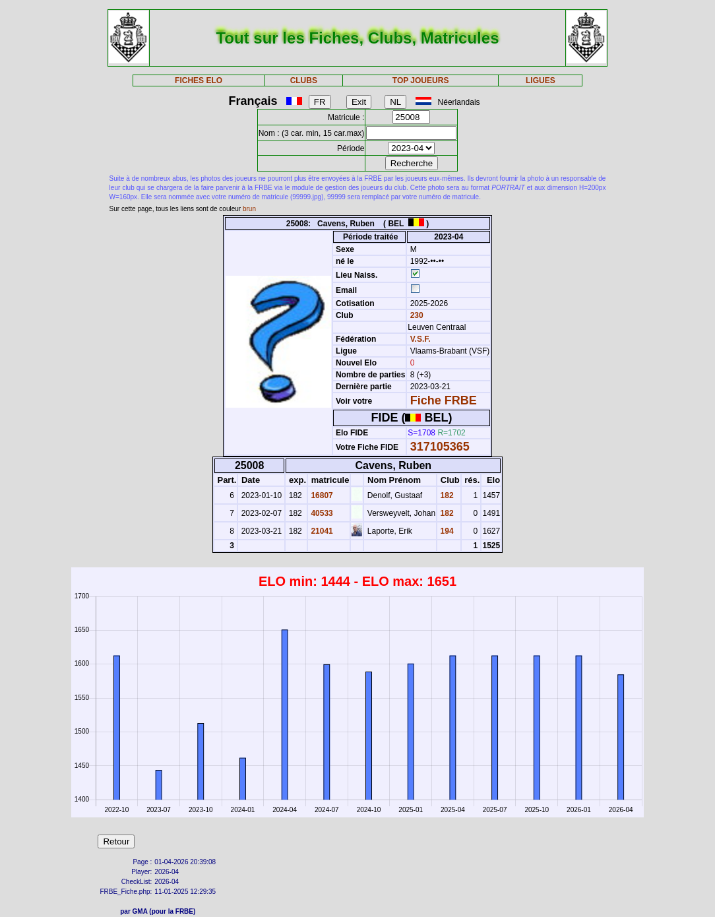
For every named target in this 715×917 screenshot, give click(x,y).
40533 (321, 513)
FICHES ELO (198, 80)
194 (445, 531)
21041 (321, 531)
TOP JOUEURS (420, 80)
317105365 (440, 446)
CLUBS (303, 80)
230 (415, 315)
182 (445, 495)
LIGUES (540, 80)
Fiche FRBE (443, 400)
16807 (321, 495)
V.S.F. (420, 339)
